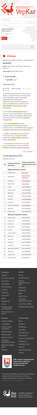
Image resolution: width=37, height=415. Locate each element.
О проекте (5, 272)
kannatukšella (26, 205)
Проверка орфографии (26, 306)
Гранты (3, 304)
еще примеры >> (28, 151)
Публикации (5, 284)
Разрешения (5, 301)
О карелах (4, 292)
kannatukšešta (26, 199)
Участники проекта (7, 278)
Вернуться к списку (9, 60)
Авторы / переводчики (26, 338)
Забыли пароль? (6, 31)
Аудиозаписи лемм (24, 350)
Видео (20, 293)
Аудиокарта (22, 287)
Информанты (22, 335)
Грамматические (24, 344)
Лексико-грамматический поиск (24, 282)
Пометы (21, 352)
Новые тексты (23, 296)
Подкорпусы (22, 327)
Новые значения (7, 337)
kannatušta (25, 184)
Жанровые (21, 329)
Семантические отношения (6, 328)
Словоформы (5, 324)
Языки (20, 321)
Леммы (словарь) (7, 321)
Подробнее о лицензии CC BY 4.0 (13, 380)
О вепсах (4, 289)
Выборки (4, 350)
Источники (5, 281)
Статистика (5, 295)
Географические (23, 332)
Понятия (21, 347)
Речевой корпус (23, 278)
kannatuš (25, 173)
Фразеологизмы (6, 331)
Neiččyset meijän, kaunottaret (19, 147)
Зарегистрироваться (7, 29)
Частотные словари (25, 304)
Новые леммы (6, 334)
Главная (4, 275)
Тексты (20, 275)
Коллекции (22, 290)
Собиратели (22, 341)
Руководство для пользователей (6, 308)
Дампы (3, 298)
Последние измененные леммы (8, 341)
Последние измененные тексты (25, 300)
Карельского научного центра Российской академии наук (21, 363)
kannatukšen (26, 176)
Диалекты (21, 324)
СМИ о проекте (6, 287)
